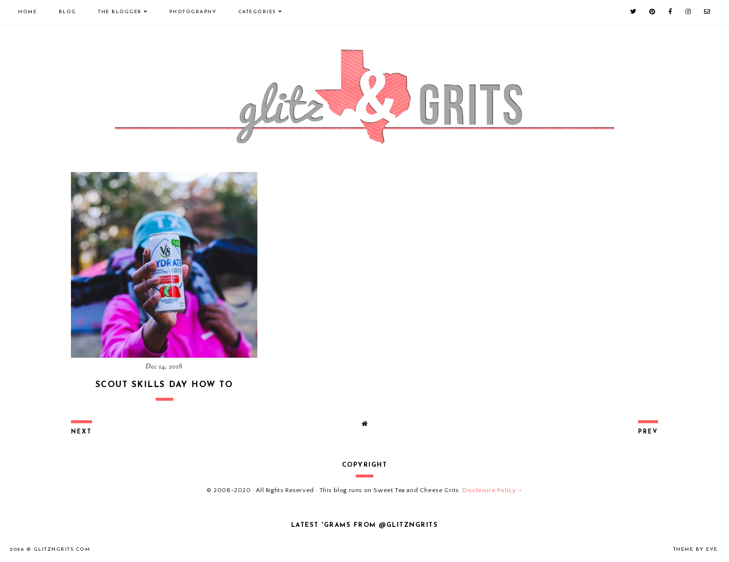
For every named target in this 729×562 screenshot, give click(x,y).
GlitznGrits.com (62, 549)
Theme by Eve (695, 549)
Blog (67, 12)
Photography (193, 12)
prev (648, 432)
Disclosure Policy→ (492, 490)
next (81, 432)
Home (27, 12)
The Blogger (120, 12)
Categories (257, 12)
